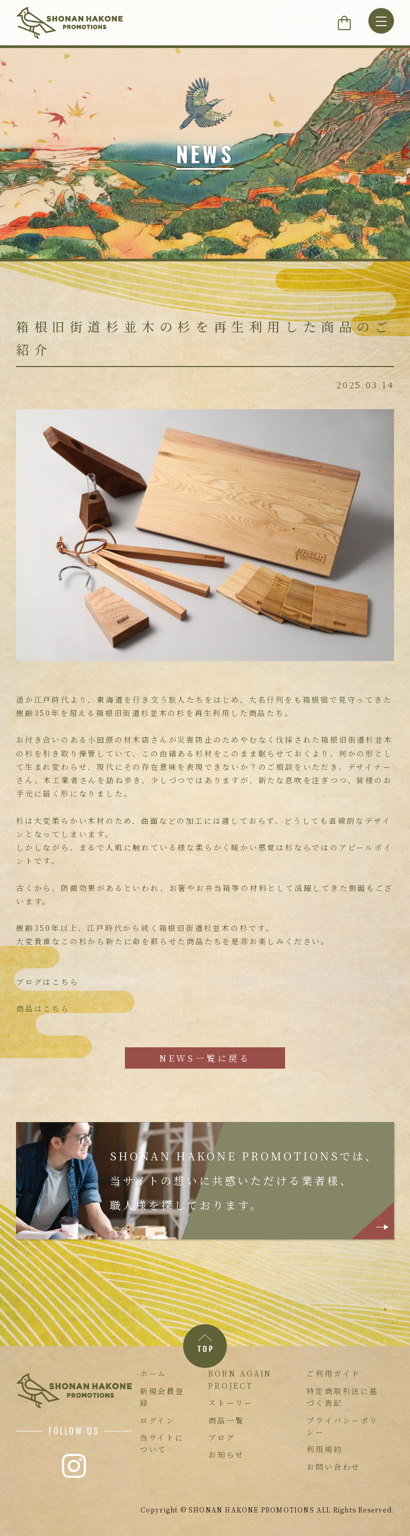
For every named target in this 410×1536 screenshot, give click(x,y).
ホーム (153, 1373)
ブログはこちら (47, 981)
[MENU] (381, 21)
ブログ (221, 1437)
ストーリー (230, 1402)
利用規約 (324, 1449)
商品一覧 (226, 1420)
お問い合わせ (333, 1466)
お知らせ (226, 1454)
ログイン (157, 1420)
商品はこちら (43, 1008)
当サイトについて (162, 1443)
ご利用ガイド (333, 1373)
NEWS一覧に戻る (205, 1058)
